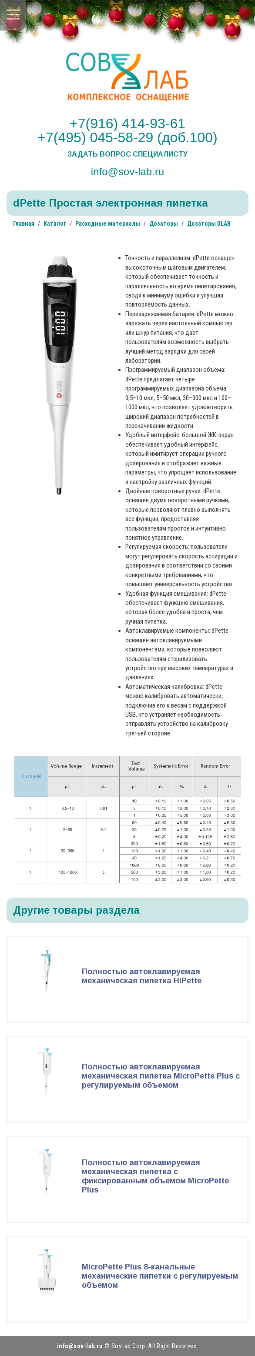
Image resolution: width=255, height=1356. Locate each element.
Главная (23, 223)
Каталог (55, 223)
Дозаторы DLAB (209, 223)
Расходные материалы (107, 223)
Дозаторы (163, 223)
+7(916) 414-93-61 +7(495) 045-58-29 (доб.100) (127, 130)
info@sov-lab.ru (127, 171)
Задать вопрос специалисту (127, 154)
